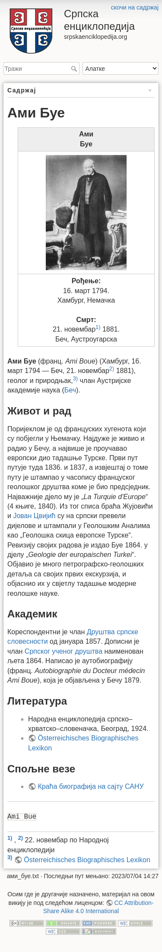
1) (97, 327)
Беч (70, 390)
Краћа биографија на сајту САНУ (90, 786)
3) (75, 378)
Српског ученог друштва (63, 651)
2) (111, 368)
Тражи (75, 69)
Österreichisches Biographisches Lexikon (87, 859)
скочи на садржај (135, 7)
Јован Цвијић (34, 515)
